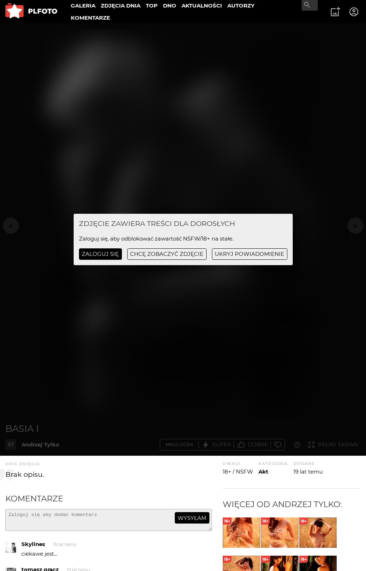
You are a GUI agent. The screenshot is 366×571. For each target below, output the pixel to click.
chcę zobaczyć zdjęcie (166, 254)
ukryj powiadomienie (249, 254)
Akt (263, 471)
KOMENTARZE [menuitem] (90, 17)
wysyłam (192, 518)
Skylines (33, 547)
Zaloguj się (100, 254)
